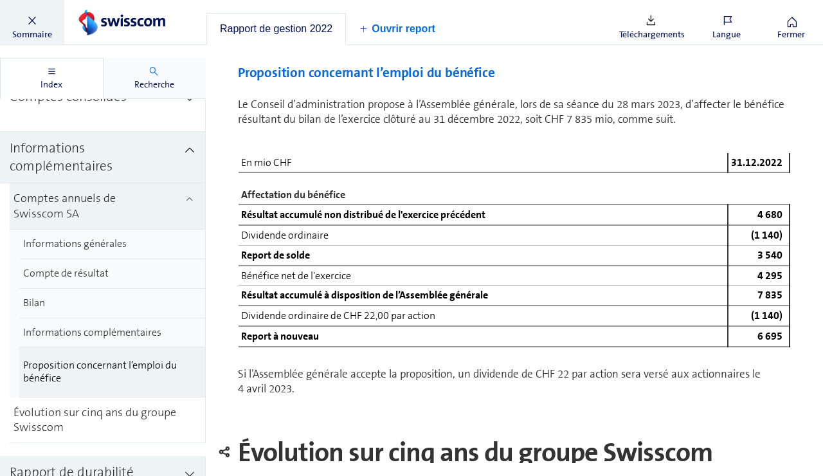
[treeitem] (103, 126)
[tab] (276, 29)
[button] (32, 22)
